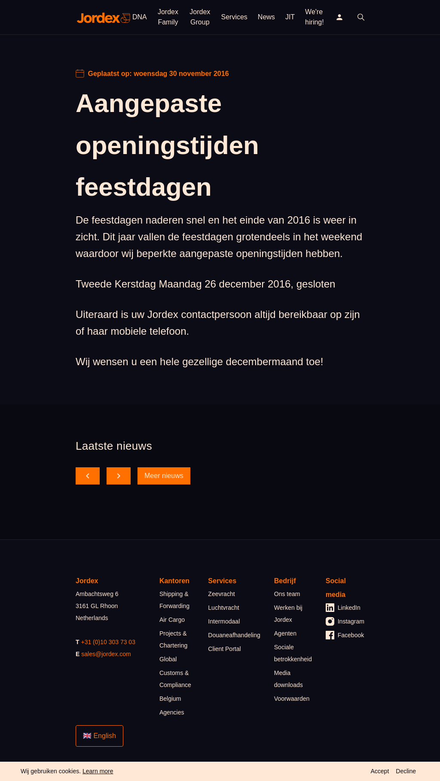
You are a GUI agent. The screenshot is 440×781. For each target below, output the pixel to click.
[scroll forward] (119, 475)
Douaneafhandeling (234, 635)
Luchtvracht (223, 607)
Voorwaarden (292, 698)
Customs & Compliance (175, 678)
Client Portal (224, 648)
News (266, 17)
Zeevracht (221, 593)
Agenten (285, 633)
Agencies (171, 712)
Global (168, 659)
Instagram (345, 621)
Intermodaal (224, 621)
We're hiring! (314, 17)
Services (234, 17)
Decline (406, 771)
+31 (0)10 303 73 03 (108, 642)
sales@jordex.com (106, 654)
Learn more (97, 771)
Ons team (287, 593)
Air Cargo (172, 619)
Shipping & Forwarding (174, 599)
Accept (379, 771)
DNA (139, 17)
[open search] (361, 17)
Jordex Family (168, 17)
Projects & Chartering (173, 639)
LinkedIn (343, 607)
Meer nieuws (163, 475)
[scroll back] (88, 475)
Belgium (170, 698)
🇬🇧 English (99, 735)
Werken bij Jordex (288, 613)
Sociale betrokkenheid (293, 653)
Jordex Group (199, 17)
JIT (290, 17)
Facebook (345, 635)
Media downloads (288, 678)
